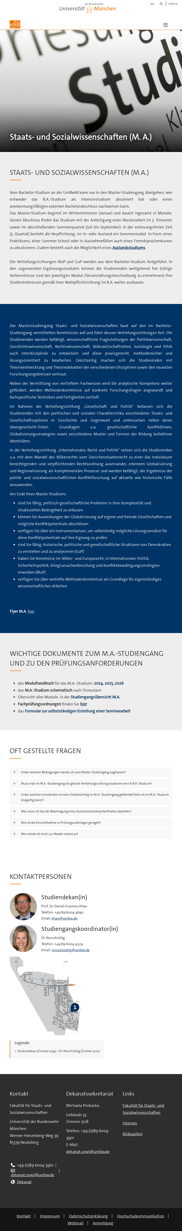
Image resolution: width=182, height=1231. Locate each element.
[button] (165, 24)
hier (31, 611)
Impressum (50, 1216)
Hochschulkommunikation (140, 1216)
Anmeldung (103, 1223)
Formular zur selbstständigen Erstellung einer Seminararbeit (78, 711)
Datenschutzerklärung (88, 1216)
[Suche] (161, 3)
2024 (98, 683)
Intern (173, 3)
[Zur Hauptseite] (15, 24)
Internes (130, 1123)
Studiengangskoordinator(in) (79, 929)
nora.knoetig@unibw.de (71, 950)
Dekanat (24, 1182)
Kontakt (24, 1216)
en (152, 3)
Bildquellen (132, 1134)
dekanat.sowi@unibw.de (32, 1175)
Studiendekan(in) (64, 897)
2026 (119, 683)
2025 (109, 683)
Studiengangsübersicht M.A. (95, 697)
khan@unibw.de (64, 918)
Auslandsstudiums (128, 247)
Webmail (76, 1223)
